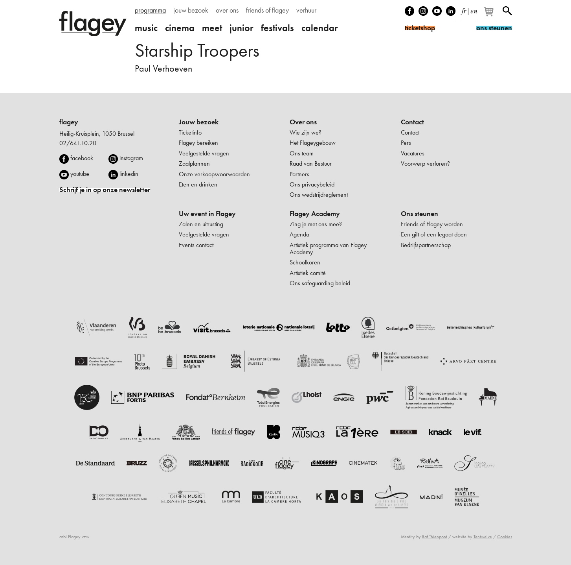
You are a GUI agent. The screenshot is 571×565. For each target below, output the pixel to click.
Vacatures (412, 153)
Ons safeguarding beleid (320, 283)
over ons (227, 10)
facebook (81, 158)
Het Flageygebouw (313, 142)
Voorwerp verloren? (425, 163)
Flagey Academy (315, 214)
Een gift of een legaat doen (434, 234)
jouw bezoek (190, 10)
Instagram (423, 11)
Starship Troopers (197, 50)
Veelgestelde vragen (204, 153)
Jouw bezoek (198, 122)
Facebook (409, 11)
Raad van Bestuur (311, 163)
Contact (412, 122)
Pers (406, 142)
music (146, 27)
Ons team (302, 153)
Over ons (303, 122)
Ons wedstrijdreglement (319, 194)
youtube (79, 174)
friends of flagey (267, 10)
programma (150, 10)
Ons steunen (419, 214)
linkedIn (450, 11)
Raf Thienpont (434, 537)
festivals (277, 27)
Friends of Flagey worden (432, 224)
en (473, 9)
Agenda (299, 234)
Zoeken (507, 11)
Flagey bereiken (198, 142)
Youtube (437, 11)
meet (212, 27)
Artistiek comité (308, 273)
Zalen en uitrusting (201, 224)
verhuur (306, 10)
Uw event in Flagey (207, 214)
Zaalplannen (194, 163)
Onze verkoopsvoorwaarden (214, 174)
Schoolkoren (305, 262)
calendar (319, 27)
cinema (180, 27)
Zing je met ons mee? (316, 224)
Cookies (504, 537)
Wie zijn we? (305, 132)
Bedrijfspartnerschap (426, 245)
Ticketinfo (190, 132)
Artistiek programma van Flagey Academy (328, 248)
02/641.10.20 (77, 143)
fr (464, 9)
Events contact (196, 245)
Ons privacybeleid (312, 184)
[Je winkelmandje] (491, 15)
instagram (131, 158)
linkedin (128, 174)
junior (241, 27)
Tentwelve (483, 537)
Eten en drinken (198, 184)
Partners (299, 174)
